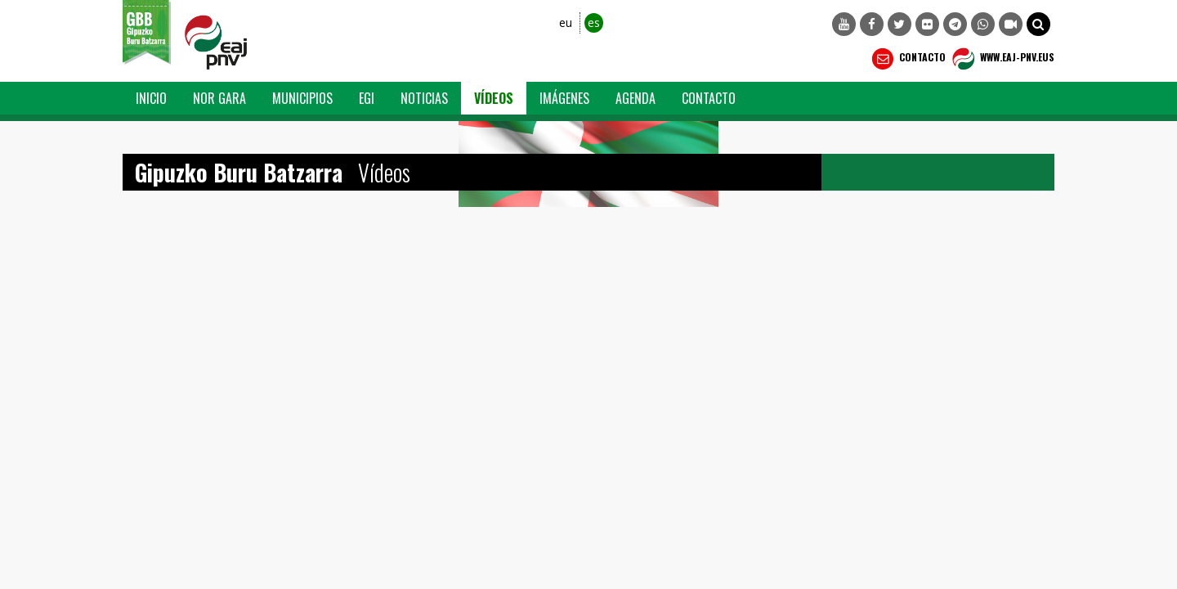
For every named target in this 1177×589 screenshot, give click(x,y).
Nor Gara (219, 98)
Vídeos (493, 98)
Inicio (151, 98)
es (594, 22)
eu (565, 22)
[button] (1038, 24)
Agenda (635, 98)
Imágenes (564, 98)
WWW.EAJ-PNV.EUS (1001, 59)
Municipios (302, 98)
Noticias (424, 98)
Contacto (907, 59)
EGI (366, 98)
